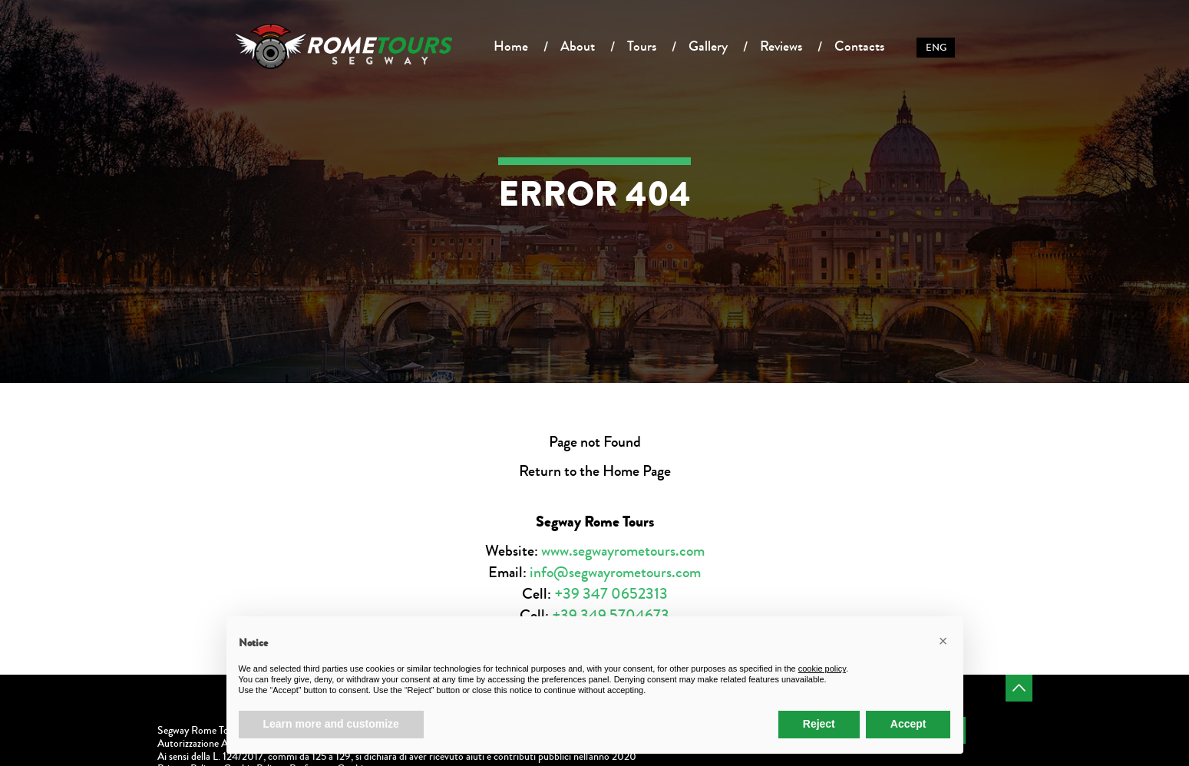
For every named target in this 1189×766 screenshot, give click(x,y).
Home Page (637, 471)
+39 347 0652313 (611, 594)
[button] (943, 641)
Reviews (781, 46)
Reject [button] (819, 724)
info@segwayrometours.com (615, 572)
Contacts (859, 46)
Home (511, 46)
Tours (641, 46)
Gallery (708, 46)
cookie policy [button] (822, 668)
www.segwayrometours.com (623, 551)
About (577, 46)
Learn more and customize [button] (331, 724)
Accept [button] (908, 724)
